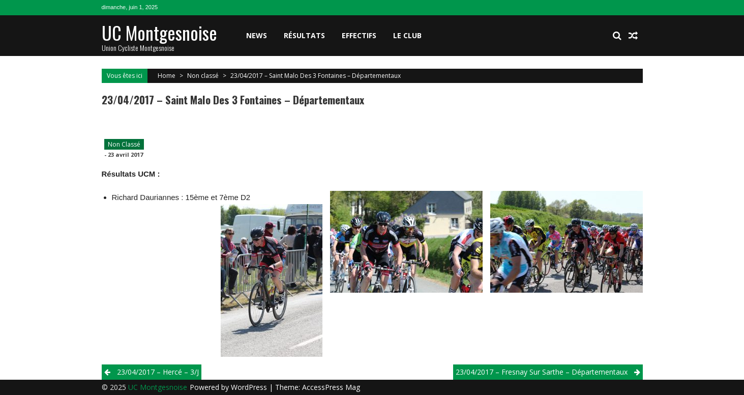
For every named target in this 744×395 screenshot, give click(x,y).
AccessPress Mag (331, 387)
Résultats (304, 35)
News (256, 35)
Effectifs (359, 35)
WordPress (250, 387)
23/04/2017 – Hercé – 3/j (158, 372)
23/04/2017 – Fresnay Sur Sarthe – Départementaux (542, 372)
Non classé (203, 75)
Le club (407, 35)
